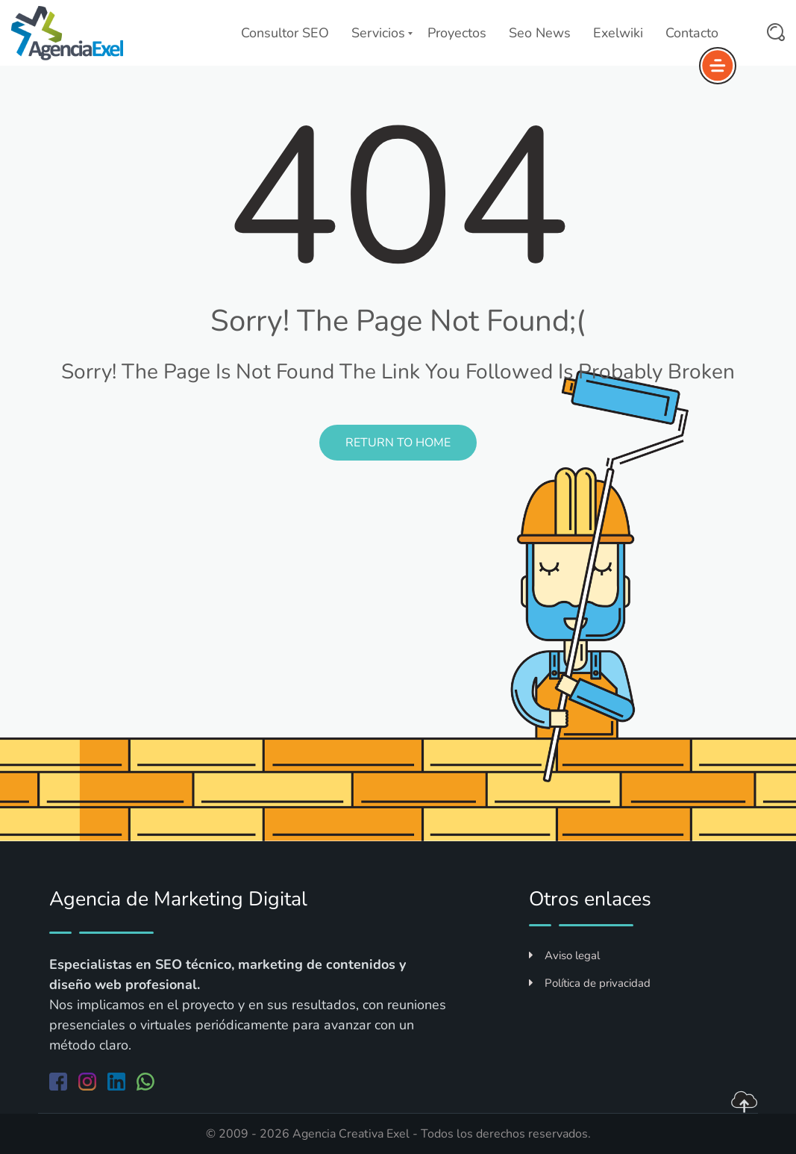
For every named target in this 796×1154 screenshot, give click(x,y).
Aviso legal (564, 955)
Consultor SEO (285, 33)
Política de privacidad (590, 983)
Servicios (378, 33)
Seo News (540, 33)
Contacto (691, 33)
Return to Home (398, 442)
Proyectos (456, 33)
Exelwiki (618, 33)
